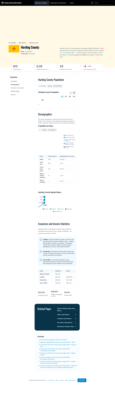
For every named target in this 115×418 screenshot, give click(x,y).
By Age (50, 86)
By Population (42, 86)
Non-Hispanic (52, 149)
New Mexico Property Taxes (65, 351)
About (66, 404)
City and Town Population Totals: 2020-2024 (53, 364)
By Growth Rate (57, 86)
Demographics (15, 84)
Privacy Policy (51, 404)
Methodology (72, 404)
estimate (95, 50)
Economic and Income (17, 88)
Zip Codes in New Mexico (64, 347)
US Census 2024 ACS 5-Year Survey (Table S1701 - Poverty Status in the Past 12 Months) (58, 386)
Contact (62, 404)
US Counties (12, 43)
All (62, 96)
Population (14, 81)
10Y (66, 96)
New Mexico (23, 43)
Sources (13, 94)
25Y (70, 96)
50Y (74, 96)
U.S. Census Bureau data (67, 52)
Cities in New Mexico (63, 339)
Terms (57, 404)
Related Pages (15, 91)
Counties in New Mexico (64, 343)
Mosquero (32, 53)
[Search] (104, 3)
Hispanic (44, 149)
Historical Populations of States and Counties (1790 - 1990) (57, 366)
